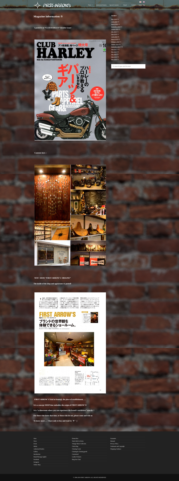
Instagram (36, 462)
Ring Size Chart (76, 459)
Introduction (37, 454)
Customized (75, 454)
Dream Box (75, 438)
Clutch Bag (75, 446)
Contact (133, 5)
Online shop (142, 5)
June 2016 (114, 57)
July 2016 (114, 54)
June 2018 (114, 34)
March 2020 (114, 24)
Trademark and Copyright (117, 446)
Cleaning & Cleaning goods (79, 451)
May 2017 (114, 52)
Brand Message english (40, 457)
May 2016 (114, 59)
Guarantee (113, 438)
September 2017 (115, 47)
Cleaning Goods (76, 449)
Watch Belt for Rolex (78, 441)
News (90, 5)
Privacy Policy (114, 444)
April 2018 (114, 37)
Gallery (36, 451)
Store (35, 438)
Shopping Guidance (115, 449)
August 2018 (114, 29)
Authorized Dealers (101, 5)
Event (35, 444)
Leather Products (76, 457)
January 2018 (114, 44)
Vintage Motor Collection (79, 444)
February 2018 (115, 42)
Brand (126, 5)
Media (105, 22)
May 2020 (114, 19)
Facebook (36, 459)
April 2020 (114, 22)
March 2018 (114, 39)
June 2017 (114, 49)
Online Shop (37, 464)
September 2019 (115, 27)
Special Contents (115, 5)
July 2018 (114, 32)
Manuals (112, 441)
